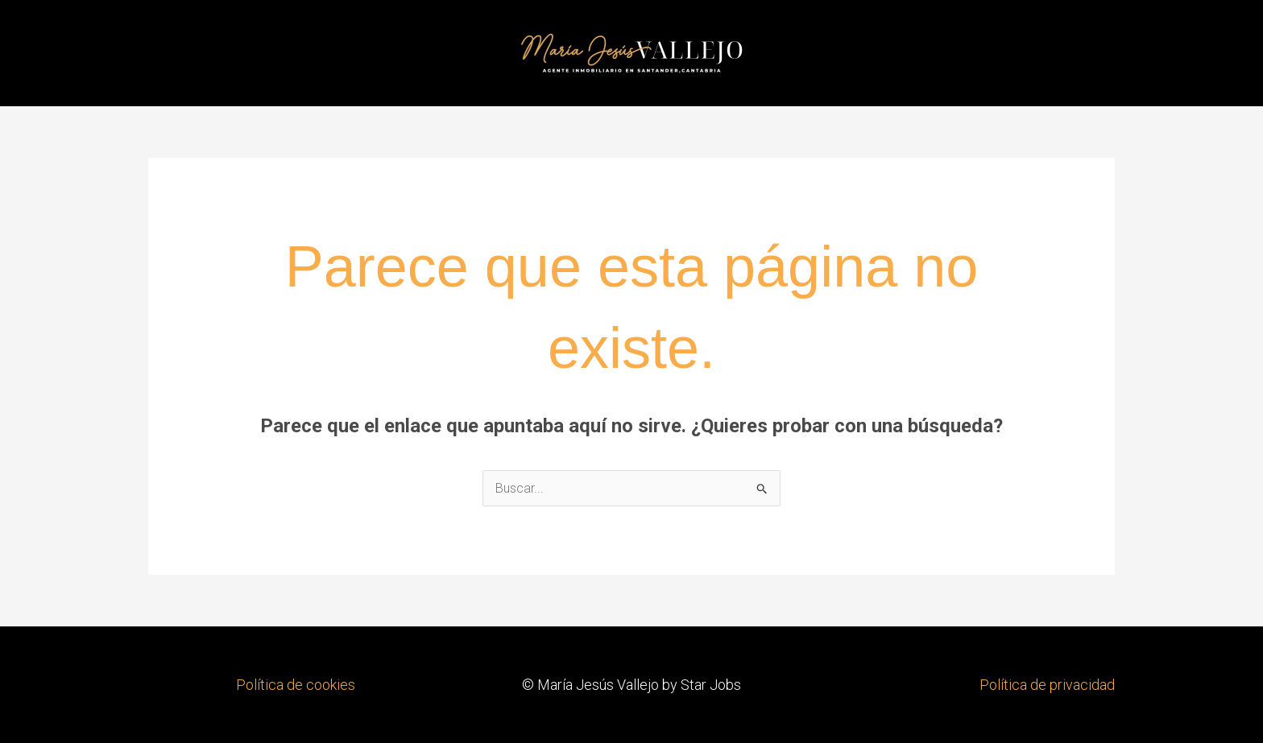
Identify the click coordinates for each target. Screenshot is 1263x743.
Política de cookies (295, 684)
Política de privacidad (1047, 684)
